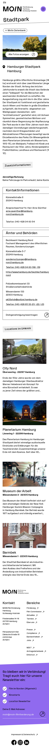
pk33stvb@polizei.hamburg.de (21, 300)
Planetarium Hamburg (19, 429)
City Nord (10, 368)
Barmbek (9, 552)
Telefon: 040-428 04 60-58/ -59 (23, 267)
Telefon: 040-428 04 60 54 (20, 222)
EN (4, 3)
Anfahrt (6, 624)
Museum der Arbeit (17, 491)
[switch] (19, 689)
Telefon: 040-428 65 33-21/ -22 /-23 (25, 304)
